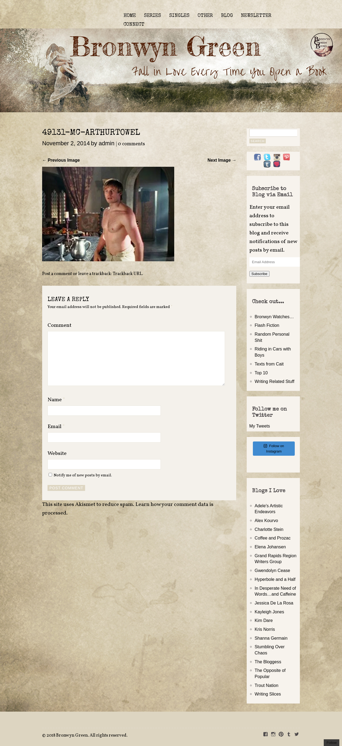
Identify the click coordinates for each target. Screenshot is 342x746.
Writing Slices (268, 693)
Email (56, 426)
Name (56, 400)
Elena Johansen (270, 546)
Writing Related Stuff (274, 381)
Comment (59, 325)
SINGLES (179, 15)
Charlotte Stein (269, 529)
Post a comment (57, 274)
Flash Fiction (267, 325)
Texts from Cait (269, 363)
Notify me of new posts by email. (83, 475)
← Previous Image (61, 160)
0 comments (131, 144)
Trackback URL (127, 274)
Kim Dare (264, 620)
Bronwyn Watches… (274, 316)
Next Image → (222, 160)
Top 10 (261, 372)
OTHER (205, 15)
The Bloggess (268, 661)
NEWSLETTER (256, 15)
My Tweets (259, 425)
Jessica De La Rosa (274, 602)
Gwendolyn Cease (272, 570)
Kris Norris (265, 629)
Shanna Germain (271, 638)
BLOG (227, 15)
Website (57, 453)
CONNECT (133, 24)
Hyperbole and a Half (275, 579)
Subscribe (259, 274)
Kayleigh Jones (269, 611)
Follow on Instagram (274, 448)
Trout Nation (266, 685)
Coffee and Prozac (273, 537)
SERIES (152, 15)
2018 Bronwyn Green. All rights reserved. (87, 735)
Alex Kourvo (266, 520)
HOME (129, 15)
